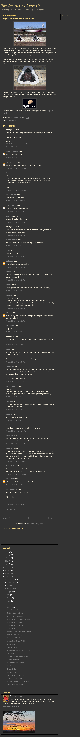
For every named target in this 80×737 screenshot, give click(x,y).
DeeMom (9, 216)
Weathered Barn (12, 666)
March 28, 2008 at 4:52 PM (15, 308)
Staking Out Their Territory (16, 638)
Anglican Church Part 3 (15, 622)
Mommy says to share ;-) (15, 678)
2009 (7, 573)
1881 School (11, 653)
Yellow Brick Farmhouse (15, 675)
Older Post (52, 518)
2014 (7, 558)
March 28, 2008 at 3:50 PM (15, 235)
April (9, 604)
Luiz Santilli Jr (11, 489)
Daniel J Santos (12, 151)
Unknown (9, 261)
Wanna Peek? (12, 672)
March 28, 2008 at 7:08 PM (15, 381)
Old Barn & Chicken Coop (16, 616)
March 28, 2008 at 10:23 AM (16, 147)
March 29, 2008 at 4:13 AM (15, 461)
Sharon (9, 401)
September (11, 588)
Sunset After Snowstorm (15, 663)
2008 (7, 576)
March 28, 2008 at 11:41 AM (16, 168)
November (11, 582)
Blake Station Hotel (13, 610)
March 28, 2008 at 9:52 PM (15, 410)
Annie (8, 425)
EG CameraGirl (12, 386)
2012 (7, 564)
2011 (7, 567)
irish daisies (10, 325)
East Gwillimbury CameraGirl (21, 6)
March (9, 607)
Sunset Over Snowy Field (16, 641)
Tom (7, 173)
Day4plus (9, 435)
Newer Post (7, 518)
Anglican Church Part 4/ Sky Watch (19, 619)
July (8, 595)
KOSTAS (9, 313)
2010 (7, 570)
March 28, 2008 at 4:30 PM (15, 267)
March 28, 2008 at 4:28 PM (15, 256)
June (9, 598)
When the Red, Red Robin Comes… (19, 632)
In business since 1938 (15, 647)
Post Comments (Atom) (34, 524)
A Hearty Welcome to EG (15, 684)
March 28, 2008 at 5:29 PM (15, 344)
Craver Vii (10, 366)
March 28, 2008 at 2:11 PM (15, 211)
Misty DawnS (11, 205)
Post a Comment (10, 509)
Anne (8, 349)
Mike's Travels (11, 240)
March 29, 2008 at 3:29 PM (15, 485)
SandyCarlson (11, 162)
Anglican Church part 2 (15, 625)
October (10, 585)
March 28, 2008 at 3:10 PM (15, 222)
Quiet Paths (10, 466)
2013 (7, 561)
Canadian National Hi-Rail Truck (18, 656)
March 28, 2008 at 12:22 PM (16, 201)
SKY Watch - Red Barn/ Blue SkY (18, 681)
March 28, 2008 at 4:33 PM (15, 280)
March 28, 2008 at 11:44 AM (16, 190)
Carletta (9, 295)
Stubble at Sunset (13, 660)
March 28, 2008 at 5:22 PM (15, 321)
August (9, 592)
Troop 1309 (10, 479)
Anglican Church (12, 628)
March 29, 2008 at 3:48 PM (15, 504)
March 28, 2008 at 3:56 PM (15, 246)
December (11, 579)
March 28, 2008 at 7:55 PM (15, 397)
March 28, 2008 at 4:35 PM (15, 291)
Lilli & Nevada (11, 195)
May (8, 601)
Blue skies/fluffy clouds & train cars (19, 650)
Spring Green (11, 644)
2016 (7, 552)
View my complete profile (11, 707)
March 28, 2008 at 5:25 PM (15, 332)
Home (30, 518)
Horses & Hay (11, 669)
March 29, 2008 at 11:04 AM (16, 474)
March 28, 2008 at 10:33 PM (16, 431)
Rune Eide (10, 448)
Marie (8, 250)
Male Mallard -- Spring (14, 635)
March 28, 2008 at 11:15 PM (16, 444)
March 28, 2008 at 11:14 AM (16, 157)
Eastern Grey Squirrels (15, 613)
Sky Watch (12, 120)
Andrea (9, 414)
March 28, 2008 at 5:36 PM (15, 362)
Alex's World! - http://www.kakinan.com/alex (21, 144)
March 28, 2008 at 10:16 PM (16, 420)
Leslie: (8, 272)
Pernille (9, 285)
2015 (7, 555)
